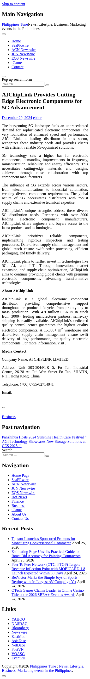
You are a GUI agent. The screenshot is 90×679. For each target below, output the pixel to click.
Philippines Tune (15, 24)
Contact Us (20, 518)
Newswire (19, 632)
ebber (37, 118)
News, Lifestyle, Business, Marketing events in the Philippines (43, 668)
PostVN (18, 649)
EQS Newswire (23, 58)
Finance (18, 501)
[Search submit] (47, 85)
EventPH (18, 658)
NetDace (18, 645)
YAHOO (18, 619)
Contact (18, 67)
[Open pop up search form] (4, 76)
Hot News (19, 497)
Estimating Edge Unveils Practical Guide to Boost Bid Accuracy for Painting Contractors (46, 554)
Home (16, 41)
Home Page (20, 475)
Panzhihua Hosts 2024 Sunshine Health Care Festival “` (45, 437)
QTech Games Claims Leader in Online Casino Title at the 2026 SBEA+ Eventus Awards (48, 592)
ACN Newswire (24, 50)
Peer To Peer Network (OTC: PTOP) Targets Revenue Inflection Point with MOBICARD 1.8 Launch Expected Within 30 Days (48, 568)
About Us (19, 514)
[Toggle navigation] (4, 34)
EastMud (18, 636)
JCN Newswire (23, 54)
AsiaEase (19, 641)
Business (9, 417)
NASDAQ (20, 624)
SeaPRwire (20, 45)
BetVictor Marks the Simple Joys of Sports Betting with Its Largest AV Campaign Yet (45, 579)
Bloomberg (20, 628)
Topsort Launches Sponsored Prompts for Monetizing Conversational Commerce (43, 541)
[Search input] (23, 84)
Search (7, 450)
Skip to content (13, 4)
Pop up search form (17, 79)
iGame (17, 63)
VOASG (18, 654)
